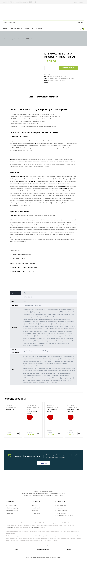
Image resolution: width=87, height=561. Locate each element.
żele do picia (45, 525)
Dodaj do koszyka (68, 68)
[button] (43, 463)
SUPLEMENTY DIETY (63, 76)
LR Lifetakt (63, 80)
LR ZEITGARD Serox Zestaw (18, 259)
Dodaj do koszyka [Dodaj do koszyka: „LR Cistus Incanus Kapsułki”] (38, 433)
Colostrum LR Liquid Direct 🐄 (73, 410)
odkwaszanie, (10, 527)
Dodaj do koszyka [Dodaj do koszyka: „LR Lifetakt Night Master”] (58, 433)
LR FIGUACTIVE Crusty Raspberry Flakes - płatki (62, 78)
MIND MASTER (51, 405)
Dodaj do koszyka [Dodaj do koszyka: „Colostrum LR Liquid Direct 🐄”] (79, 433)
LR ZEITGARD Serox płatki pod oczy (20, 254)
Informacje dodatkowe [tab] (47, 97)
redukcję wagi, (34, 527)
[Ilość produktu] (51, 68)
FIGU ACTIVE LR (54, 76)
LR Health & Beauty (54, 80)
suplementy (32, 493)
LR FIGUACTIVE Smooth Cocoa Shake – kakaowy (24, 272)
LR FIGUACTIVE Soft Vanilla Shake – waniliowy (23, 267)
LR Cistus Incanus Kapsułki (32, 412)
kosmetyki (42, 493)
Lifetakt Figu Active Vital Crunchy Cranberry (23, 263)
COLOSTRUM (70, 405)
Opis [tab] (31, 97)
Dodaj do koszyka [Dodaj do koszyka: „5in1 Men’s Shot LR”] (18, 433)
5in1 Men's (9, 405)
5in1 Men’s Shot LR (11, 409)
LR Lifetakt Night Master (52, 410)
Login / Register (79, 2)
